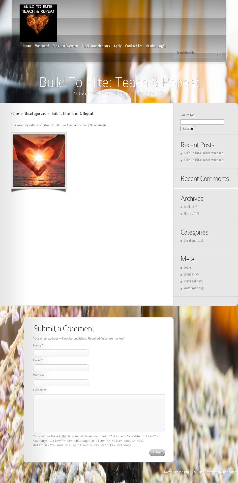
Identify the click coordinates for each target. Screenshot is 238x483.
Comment (39, 390)
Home (27, 46)
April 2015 (191, 207)
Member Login (155, 46)
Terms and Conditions (221, 472)
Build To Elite (193, 472)
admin (34, 125)
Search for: (187, 115)
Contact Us (133, 46)
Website (38, 375)
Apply (117, 46)
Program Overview (66, 46)
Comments (194, 281)
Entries (191, 274)
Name (37, 345)
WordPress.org (193, 288)
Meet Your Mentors (96, 46)
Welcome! (42, 46)
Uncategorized (35, 114)
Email (37, 360)
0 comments (98, 125)
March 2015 (191, 214)
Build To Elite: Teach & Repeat (203, 153)
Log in (188, 267)
